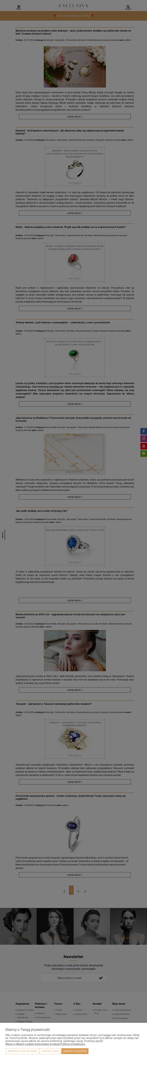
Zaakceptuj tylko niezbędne (22, 1051)
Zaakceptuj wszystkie (75, 1051)
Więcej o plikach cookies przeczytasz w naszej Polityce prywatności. (45, 1044)
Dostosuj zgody (50, 1051)
